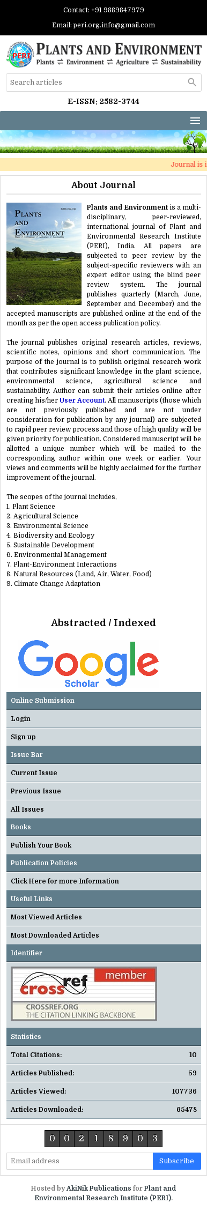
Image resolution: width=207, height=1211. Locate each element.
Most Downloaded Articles (55, 935)
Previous (13, 655)
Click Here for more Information (65, 881)
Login (21, 719)
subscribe (176, 1161)
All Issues (27, 809)
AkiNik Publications (98, 1188)
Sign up (23, 737)
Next (193, 655)
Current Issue (34, 773)
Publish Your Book (41, 845)
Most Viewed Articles (46, 917)
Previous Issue (36, 791)
